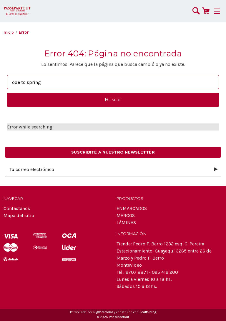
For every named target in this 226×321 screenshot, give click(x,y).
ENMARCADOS (132, 208)
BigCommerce (103, 312)
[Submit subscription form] (216, 169)
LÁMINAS (126, 222)
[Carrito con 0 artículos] (206, 11)
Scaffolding (147, 312)
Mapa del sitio (19, 215)
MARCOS (126, 215)
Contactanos (17, 208)
